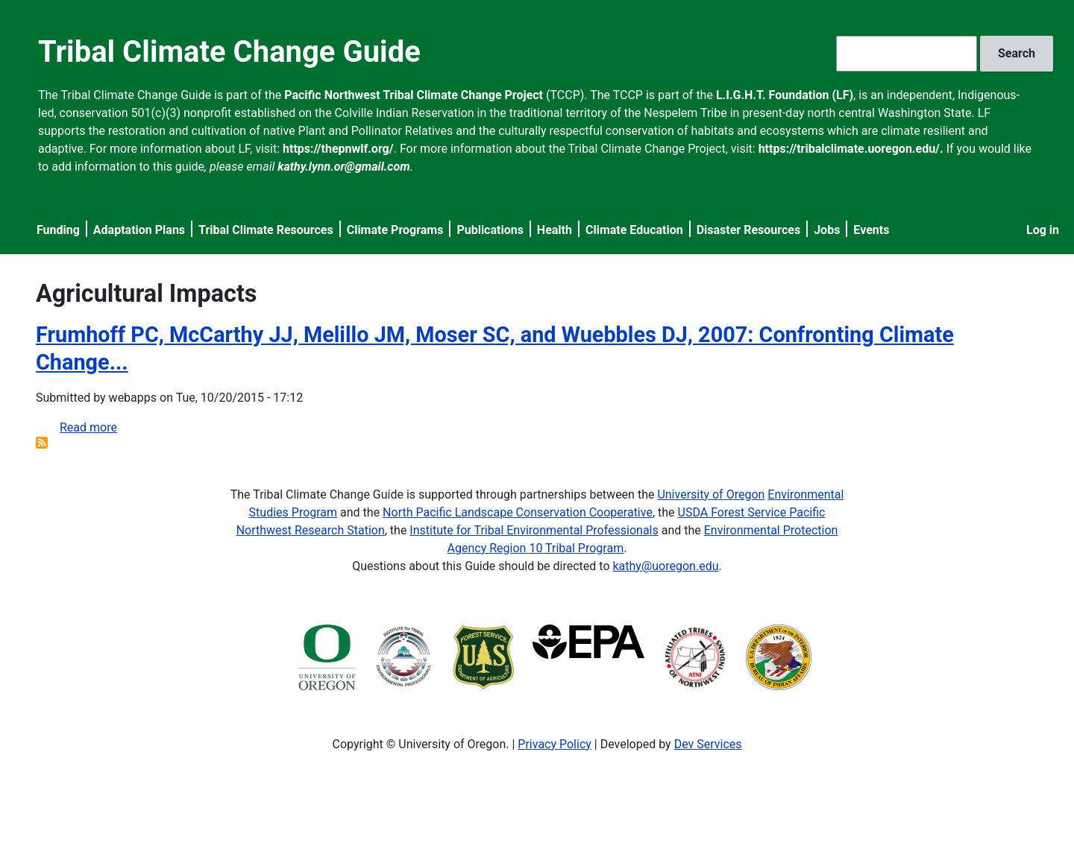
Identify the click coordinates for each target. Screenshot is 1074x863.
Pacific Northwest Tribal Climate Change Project (413, 95)
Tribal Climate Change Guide (229, 51)
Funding (58, 230)
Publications (490, 230)
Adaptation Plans (139, 230)
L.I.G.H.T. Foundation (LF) (784, 95)
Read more (88, 427)
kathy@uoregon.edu (666, 566)
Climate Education (634, 230)
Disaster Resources (749, 230)
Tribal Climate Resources (265, 230)
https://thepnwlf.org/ (338, 149)
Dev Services (708, 744)
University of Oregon (710, 494)
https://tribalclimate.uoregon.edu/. (851, 149)
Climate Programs (395, 230)
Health (554, 230)
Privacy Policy (554, 744)
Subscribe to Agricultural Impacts (42, 443)
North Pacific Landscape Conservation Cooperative (518, 512)
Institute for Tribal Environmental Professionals (533, 530)
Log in (1042, 230)
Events (871, 230)
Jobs (827, 230)
